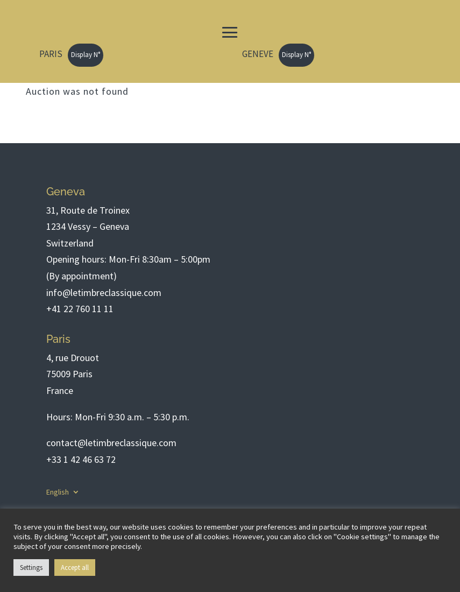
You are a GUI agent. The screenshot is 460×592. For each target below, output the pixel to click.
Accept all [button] (75, 567)
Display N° (85, 54)
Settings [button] (31, 567)
